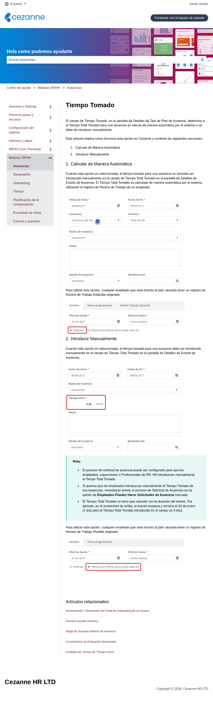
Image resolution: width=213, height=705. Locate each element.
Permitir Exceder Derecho (82, 621)
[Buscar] (202, 60)
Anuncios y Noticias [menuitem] (23, 106)
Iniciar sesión (199, 4)
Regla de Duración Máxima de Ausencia (90, 631)
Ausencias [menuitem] (21, 166)
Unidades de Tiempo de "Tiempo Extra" (90, 652)
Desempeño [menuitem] (21, 174)
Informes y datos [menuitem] (20, 140)
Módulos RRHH (48, 87)
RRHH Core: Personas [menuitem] (25, 149)
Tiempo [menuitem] (18, 191)
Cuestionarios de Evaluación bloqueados (91, 641)
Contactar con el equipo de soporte (179, 18)
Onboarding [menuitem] (21, 183)
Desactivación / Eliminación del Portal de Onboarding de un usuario (107, 610)
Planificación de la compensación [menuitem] (26, 202)
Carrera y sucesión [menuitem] (26, 221)
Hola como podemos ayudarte (39, 51)
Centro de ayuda (18, 87)
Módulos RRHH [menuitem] (20, 157)
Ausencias (74, 87)
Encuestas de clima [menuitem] (27, 212)
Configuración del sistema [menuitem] (21, 130)
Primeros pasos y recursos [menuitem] (21, 117)
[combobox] (103, 60)
